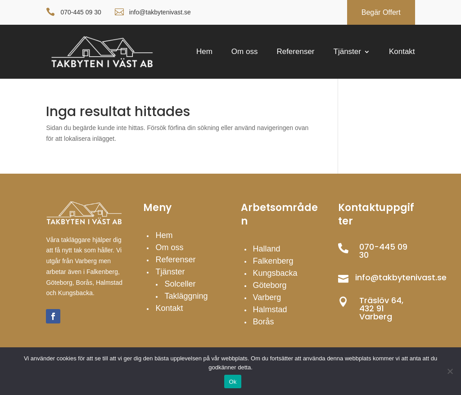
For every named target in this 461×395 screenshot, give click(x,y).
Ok (232, 381)
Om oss (244, 52)
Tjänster (347, 52)
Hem (204, 52)
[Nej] (449, 371)
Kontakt (402, 52)
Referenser (295, 52)
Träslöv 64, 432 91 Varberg (381, 308)
